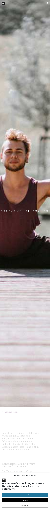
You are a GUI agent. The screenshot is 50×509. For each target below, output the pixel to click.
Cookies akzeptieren (25, 500)
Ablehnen (25, 505)
